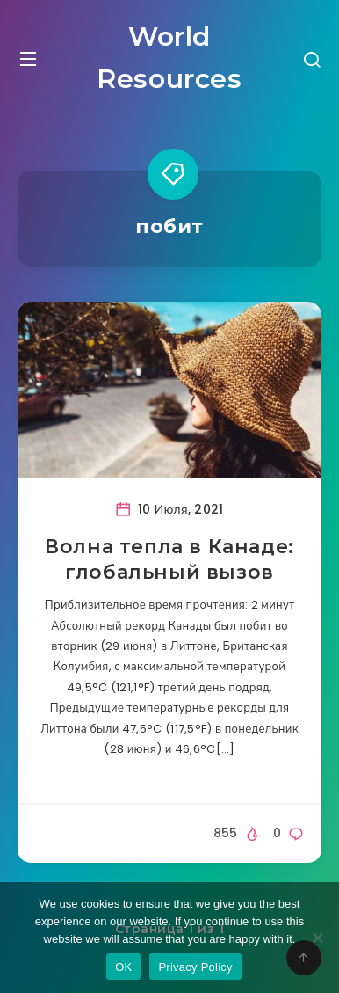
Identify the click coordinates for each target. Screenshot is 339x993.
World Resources (169, 57)
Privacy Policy (195, 967)
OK (123, 967)
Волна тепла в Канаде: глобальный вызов (169, 560)
